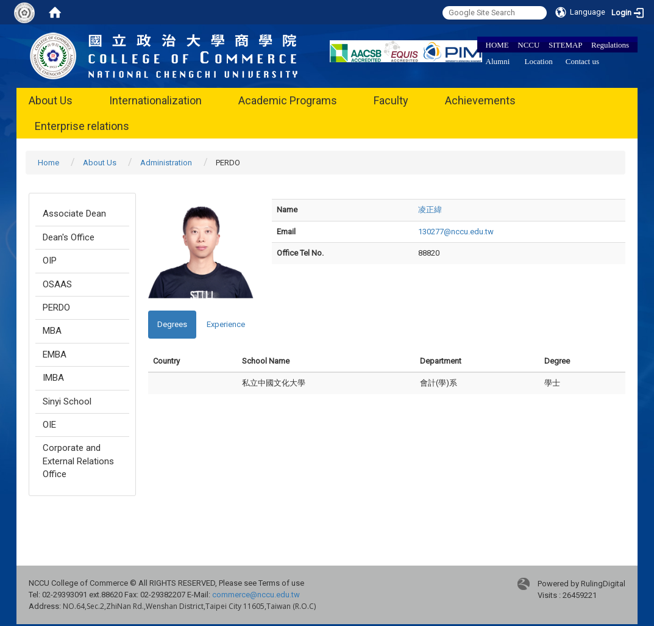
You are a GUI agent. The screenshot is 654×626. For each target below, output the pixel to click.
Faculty (391, 100)
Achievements (480, 100)
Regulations (610, 44)
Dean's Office (68, 237)
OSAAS (57, 284)
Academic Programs (287, 100)
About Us (51, 100)
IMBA (53, 377)
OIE (49, 424)
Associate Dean (74, 213)
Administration (166, 162)
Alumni (498, 61)
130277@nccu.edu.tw (456, 231)
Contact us (582, 61)
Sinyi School (67, 401)
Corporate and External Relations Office (78, 461)
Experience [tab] (226, 324)
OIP (50, 260)
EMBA (54, 354)
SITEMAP (566, 44)
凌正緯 (430, 209)
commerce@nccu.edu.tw (256, 594)
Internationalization (155, 100)
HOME (497, 44)
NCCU (528, 44)
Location (539, 61)
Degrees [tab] (172, 324)
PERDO (56, 307)
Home (48, 162)
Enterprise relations (82, 126)
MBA (52, 330)
